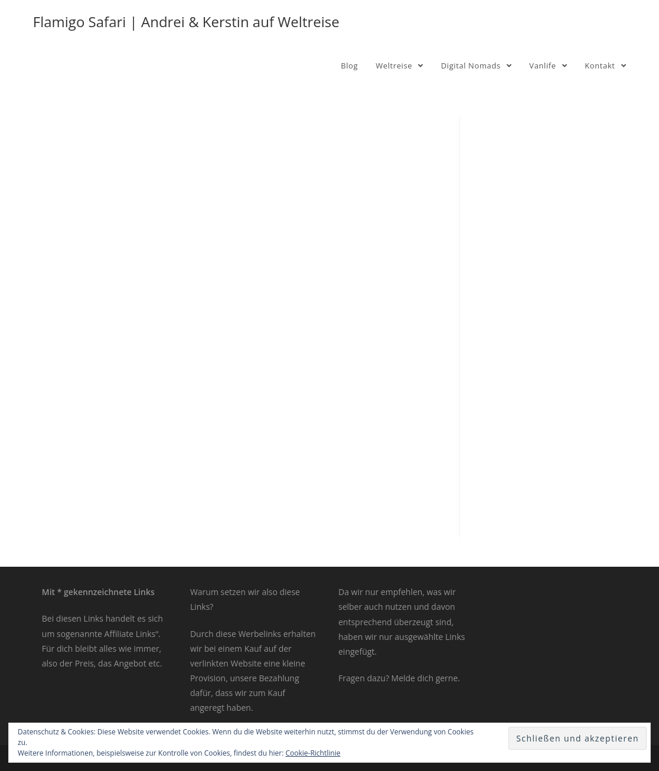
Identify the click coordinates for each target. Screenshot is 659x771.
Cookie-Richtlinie (313, 753)
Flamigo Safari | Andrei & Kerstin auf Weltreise (186, 21)
